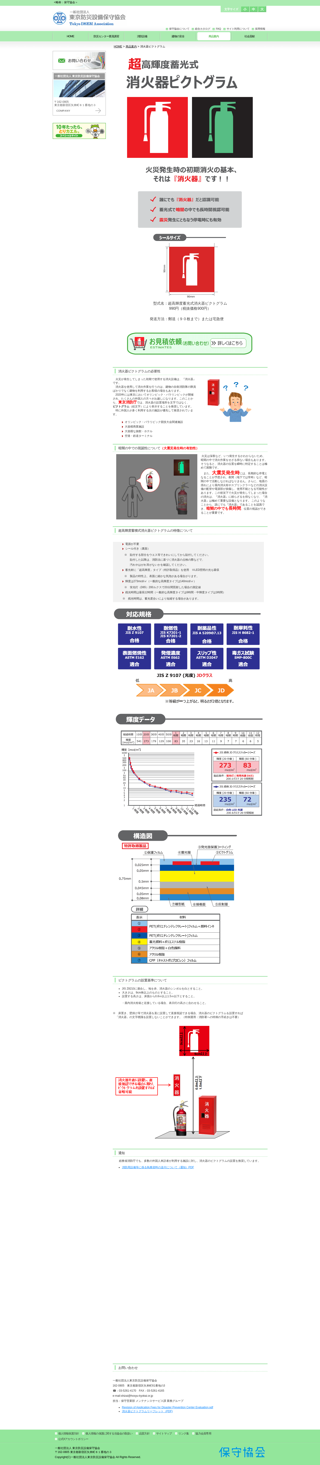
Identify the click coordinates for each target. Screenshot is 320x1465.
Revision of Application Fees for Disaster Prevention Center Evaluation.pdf (167, 1407)
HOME (118, 46)
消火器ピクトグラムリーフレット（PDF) (147, 1411)
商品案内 (131, 46)
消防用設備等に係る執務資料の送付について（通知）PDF (158, 1167)
